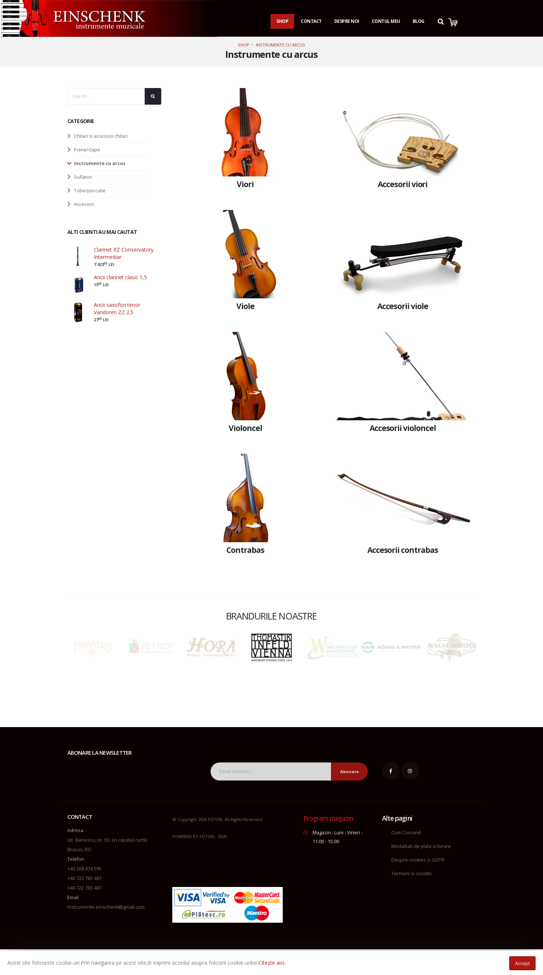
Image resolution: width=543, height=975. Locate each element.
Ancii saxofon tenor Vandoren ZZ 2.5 (117, 308)
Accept (522, 963)
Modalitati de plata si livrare (421, 846)
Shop (282, 21)
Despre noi (346, 21)
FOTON (207, 836)
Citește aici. (271, 962)
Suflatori (83, 177)
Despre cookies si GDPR (417, 860)
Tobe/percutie (90, 190)
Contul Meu (386, 21)
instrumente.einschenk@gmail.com (106, 907)
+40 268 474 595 (84, 869)
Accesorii (84, 204)
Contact (311, 21)
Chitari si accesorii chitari (101, 136)
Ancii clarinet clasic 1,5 (120, 277)
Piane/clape (87, 150)
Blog (418, 21)
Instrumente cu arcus (280, 45)
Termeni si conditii (411, 873)
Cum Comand (406, 833)
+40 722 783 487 (84, 878)
